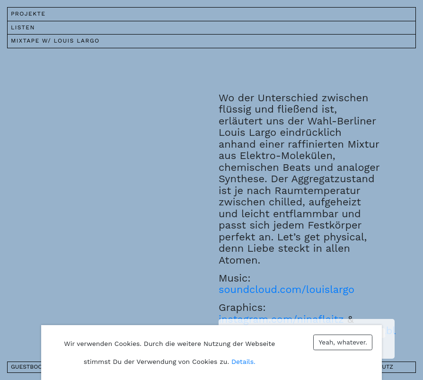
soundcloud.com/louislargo (286, 289)
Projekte (28, 13)
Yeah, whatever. (343, 342)
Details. (243, 361)
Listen (23, 27)
